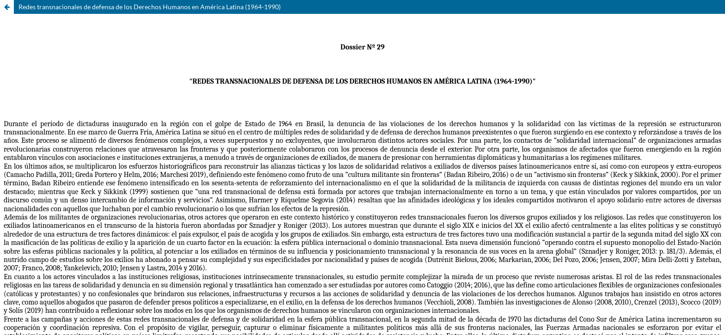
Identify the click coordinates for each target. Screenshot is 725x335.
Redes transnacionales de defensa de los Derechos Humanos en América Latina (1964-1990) (149, 7)
